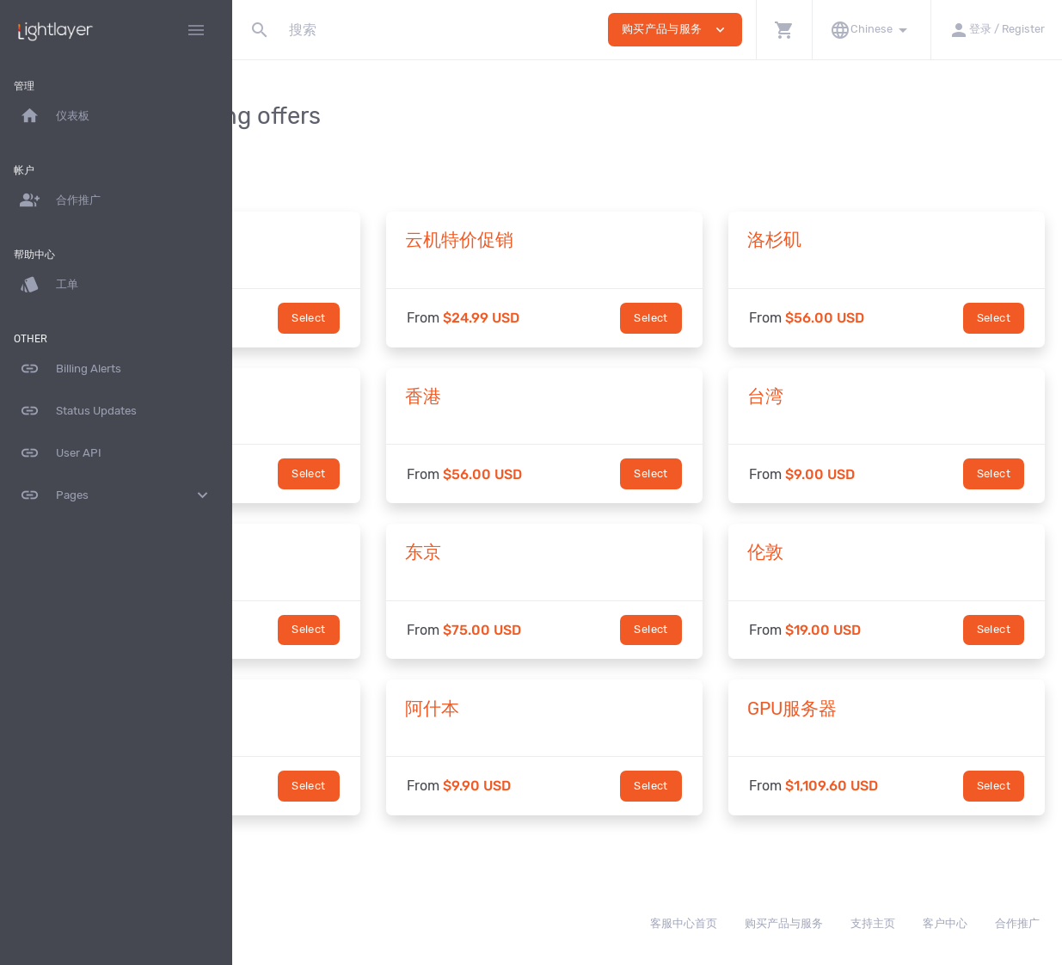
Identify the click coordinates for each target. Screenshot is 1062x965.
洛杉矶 (843, 240)
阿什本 (570, 708)
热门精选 (304, 240)
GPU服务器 (860, 708)
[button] (784, 29)
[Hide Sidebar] (196, 30)
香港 (561, 396)
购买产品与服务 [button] (675, 30)
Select (446, 317)
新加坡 (295, 552)
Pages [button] (116, 495)
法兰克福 (304, 708)
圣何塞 (295, 396)
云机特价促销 (597, 240)
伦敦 (834, 552)
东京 (561, 552)
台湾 (834, 396)
